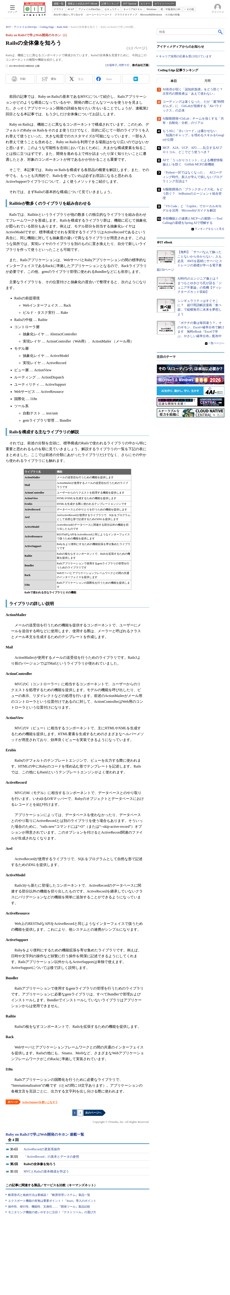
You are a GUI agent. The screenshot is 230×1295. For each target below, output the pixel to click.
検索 (220, 32)
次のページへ (93, 1112)
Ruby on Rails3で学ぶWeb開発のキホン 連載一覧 (45, 1134)
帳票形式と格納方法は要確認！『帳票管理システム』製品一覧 (49, 1195)
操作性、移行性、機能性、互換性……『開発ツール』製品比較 (49, 1206)
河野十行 (124, 65)
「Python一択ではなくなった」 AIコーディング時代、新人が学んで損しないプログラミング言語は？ (193, 177)
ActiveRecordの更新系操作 (42, 1149)
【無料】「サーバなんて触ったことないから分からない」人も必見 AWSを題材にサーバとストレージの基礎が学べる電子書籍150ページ (189, 261)
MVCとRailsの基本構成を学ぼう (46, 1171)
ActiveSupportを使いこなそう (40, 1102)
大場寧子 (111, 65)
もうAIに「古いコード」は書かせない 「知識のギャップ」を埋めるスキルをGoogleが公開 (193, 135)
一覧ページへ (216, 343)
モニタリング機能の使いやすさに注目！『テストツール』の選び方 (52, 1212)
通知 (53, 78)
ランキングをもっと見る (209, 228)
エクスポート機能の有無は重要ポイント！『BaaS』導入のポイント (52, 1200)
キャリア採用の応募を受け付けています (185, 56)
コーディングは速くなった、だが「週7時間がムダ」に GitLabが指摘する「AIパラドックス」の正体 (193, 106)
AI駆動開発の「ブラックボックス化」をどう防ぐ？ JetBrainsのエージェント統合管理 (193, 194)
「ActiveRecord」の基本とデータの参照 (51, 1156)
